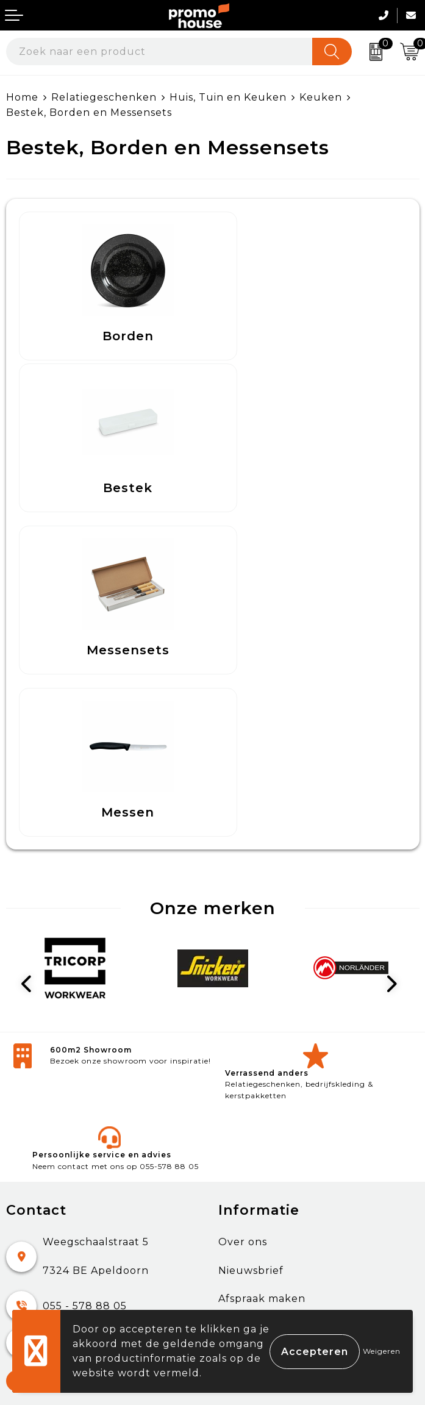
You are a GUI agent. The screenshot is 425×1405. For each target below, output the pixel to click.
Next (394, 670)
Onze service (41, 1222)
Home (22, 97)
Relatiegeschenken (104, 97)
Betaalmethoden (52, 1165)
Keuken (320, 97)
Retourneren (42, 1193)
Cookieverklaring (264, 1165)
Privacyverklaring (266, 1193)
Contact (27, 1137)
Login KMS (34, 1250)
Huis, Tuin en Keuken (228, 97)
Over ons (242, 928)
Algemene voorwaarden (283, 1137)
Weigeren (382, 1351)
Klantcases (247, 1012)
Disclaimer (246, 1222)
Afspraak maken (261, 984)
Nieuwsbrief (251, 956)
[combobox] (159, 51)
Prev (31, 670)
